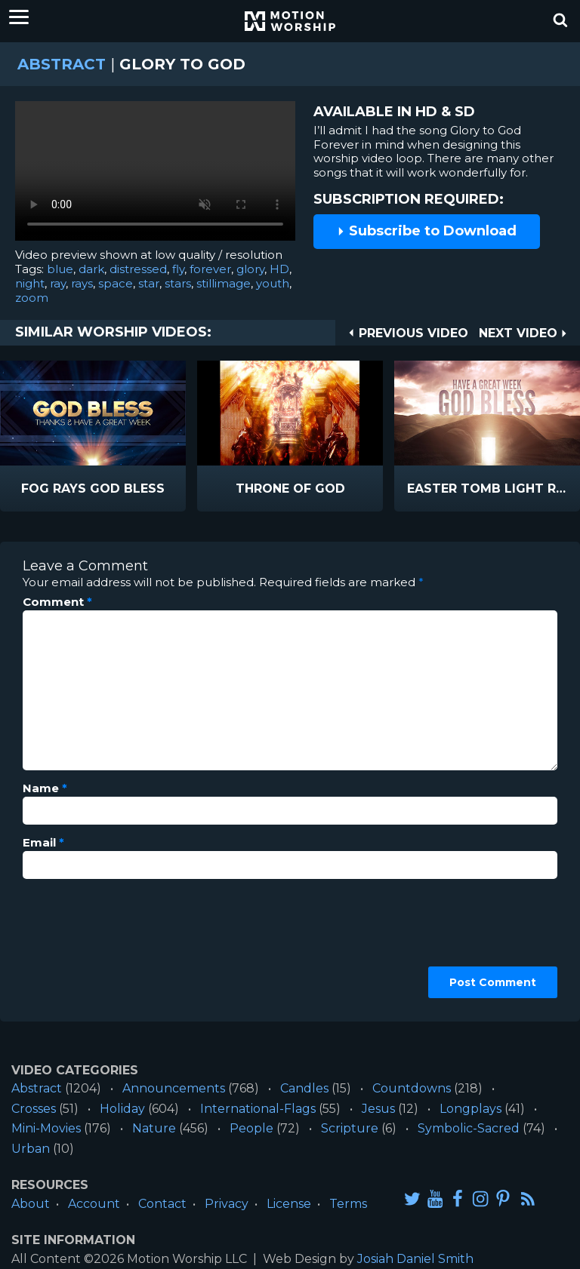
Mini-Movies (46, 1128)
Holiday (122, 1109)
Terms (348, 1204)
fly (178, 269)
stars (178, 283)
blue (60, 269)
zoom (31, 297)
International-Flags (258, 1109)
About (30, 1204)
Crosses (33, 1109)
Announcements (173, 1088)
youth (272, 283)
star (148, 283)
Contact (162, 1204)
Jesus (378, 1109)
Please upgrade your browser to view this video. (155, 174)
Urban (30, 1148)
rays (82, 283)
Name (45, 788)
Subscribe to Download (427, 231)
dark (91, 269)
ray (58, 283)
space (115, 283)
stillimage (223, 283)
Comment (57, 602)
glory (250, 269)
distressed (138, 269)
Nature (154, 1128)
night (30, 283)
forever (210, 269)
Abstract (61, 64)
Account (94, 1204)
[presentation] (85, 944)
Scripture (349, 1128)
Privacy (226, 1204)
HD (279, 269)
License (289, 1204)
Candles (304, 1088)
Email (43, 843)
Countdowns (411, 1088)
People (251, 1128)
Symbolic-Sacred (469, 1128)
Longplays (470, 1109)
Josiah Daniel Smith (415, 1259)
